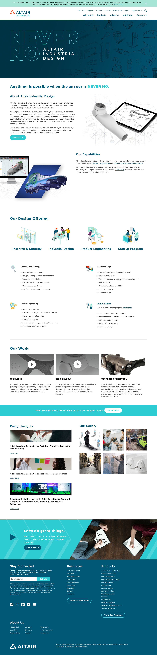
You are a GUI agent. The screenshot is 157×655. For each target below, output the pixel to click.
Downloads (71, 579)
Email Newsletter (46, 630)
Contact (108, 10)
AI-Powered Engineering (110, 571)
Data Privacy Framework (83, 644)
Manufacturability (107, 594)
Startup (70, 591)
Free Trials (81, 10)
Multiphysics (105, 600)
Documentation (73, 582)
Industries (114, 15)
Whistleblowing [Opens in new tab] (112, 644)
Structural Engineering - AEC (112, 605)
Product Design (107, 588)
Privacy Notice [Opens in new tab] (69, 644)
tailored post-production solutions (128, 163)
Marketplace (117, 10)
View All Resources (79, 600)
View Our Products (113, 615)
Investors (99, 10)
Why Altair (88, 15)
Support (91, 10)
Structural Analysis (108, 602)
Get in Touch (113, 410)
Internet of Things (107, 591)
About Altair (14, 627)
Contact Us (18, 137)
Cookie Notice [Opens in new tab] (96, 644)
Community (71, 585)
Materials (104, 597)
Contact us (119, 170)
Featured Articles (73, 576)
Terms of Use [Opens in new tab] (60, 644)
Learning (70, 588)
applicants (127, 308)
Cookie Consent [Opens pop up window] (123, 644)
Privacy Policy (15, 594)
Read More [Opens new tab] (118, 4)
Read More (14, 453)
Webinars (70, 573)
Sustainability (15, 633)
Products (101, 15)
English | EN (136, 10)
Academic (70, 594)
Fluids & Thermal (107, 582)
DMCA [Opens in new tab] (104, 644)
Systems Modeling (108, 608)
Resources (142, 15)
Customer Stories (73, 571)
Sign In (126, 10)
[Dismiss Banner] (146, 3)
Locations (13, 630)
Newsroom (44, 627)
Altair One (128, 15)
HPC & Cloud (106, 585)
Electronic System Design (110, 579)
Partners (28, 627)
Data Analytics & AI (108, 573)
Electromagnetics (107, 576)
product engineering (101, 163)
